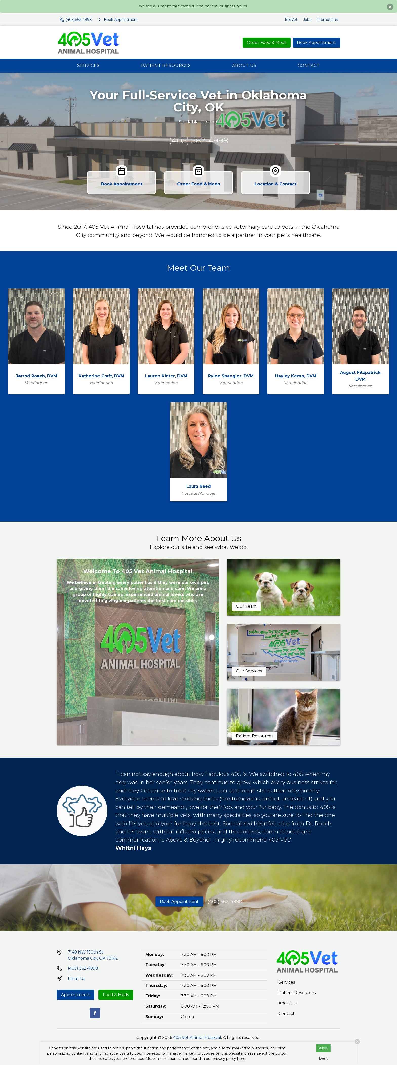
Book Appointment (316, 42)
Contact (309, 65)
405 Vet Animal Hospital (197, 1037)
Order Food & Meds (266, 42)
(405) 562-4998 (198, 140)
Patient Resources (166, 65)
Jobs (307, 19)
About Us (244, 65)
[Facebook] (95, 1013)
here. (241, 1058)
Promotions (327, 19)
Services (88, 65)
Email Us (76, 978)
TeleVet (290, 19)
